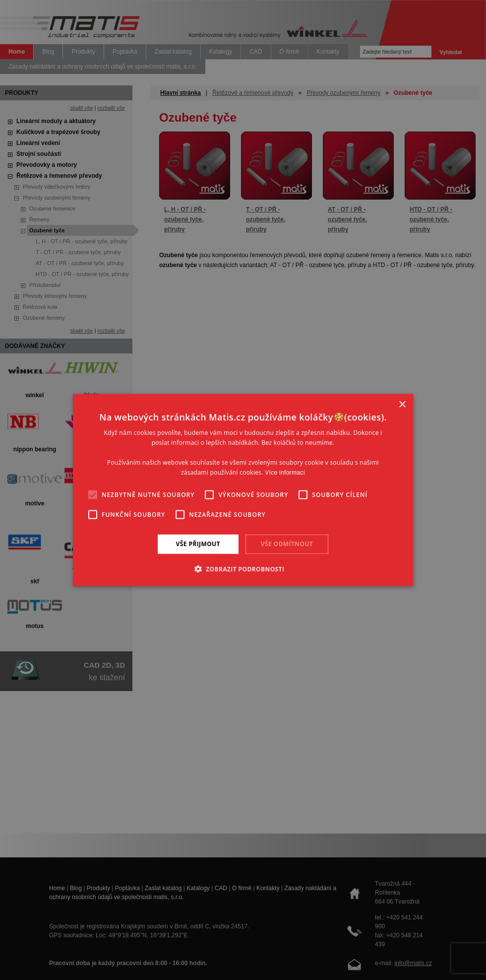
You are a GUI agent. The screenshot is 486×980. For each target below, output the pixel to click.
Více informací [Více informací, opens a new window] (285, 472)
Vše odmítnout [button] (287, 544)
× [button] (402, 405)
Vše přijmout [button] (198, 544)
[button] (243, 568)
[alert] (243, 490)
